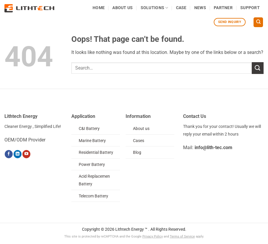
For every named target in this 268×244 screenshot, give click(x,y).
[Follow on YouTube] (26, 154)
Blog (137, 152)
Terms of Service (182, 236)
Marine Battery (92, 140)
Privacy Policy (152, 236)
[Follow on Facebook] (9, 154)
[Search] (258, 22)
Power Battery (92, 164)
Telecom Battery (93, 196)
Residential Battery (96, 152)
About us (141, 128)
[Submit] (258, 68)
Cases (138, 140)
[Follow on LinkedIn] (18, 154)
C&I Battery (89, 128)
